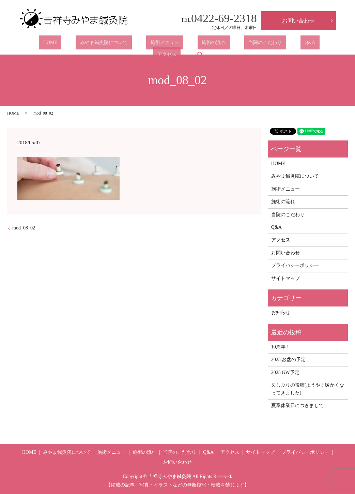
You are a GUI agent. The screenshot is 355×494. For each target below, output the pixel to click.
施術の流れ (173, 44)
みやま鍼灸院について (80, 44)
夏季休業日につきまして (297, 405)
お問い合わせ (298, 21)
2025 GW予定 (285, 372)
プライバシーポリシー (295, 265)
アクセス (281, 44)
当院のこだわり (216, 44)
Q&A (252, 44)
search (310, 44)
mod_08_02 (23, 227)
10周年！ (280, 346)
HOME (35, 44)
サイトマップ (285, 278)
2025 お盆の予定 (288, 359)
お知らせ (280, 312)
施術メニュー (132, 44)
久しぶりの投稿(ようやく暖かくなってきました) (307, 389)
